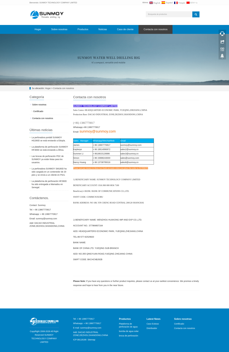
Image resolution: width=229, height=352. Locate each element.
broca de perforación (128, 335)
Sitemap (91, 339)
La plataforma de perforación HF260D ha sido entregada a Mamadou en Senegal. (49, 184)
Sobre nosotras (59, 29)
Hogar (38, 29)
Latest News (153, 319)
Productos (83, 29)
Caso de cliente (125, 29)
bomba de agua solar (129, 331)
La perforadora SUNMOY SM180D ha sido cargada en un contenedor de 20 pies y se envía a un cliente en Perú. (49, 171)
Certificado (38, 111)
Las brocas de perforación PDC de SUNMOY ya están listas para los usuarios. (48, 159)
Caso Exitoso (153, 324)
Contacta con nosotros (155, 29)
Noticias (102, 29)
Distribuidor (152, 328)
